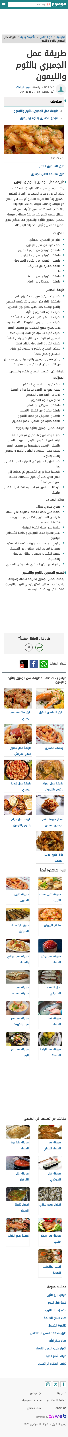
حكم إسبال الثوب (55, 1310)
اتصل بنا (61, 1393)
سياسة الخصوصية (32, 1400)
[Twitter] (56, 1384)
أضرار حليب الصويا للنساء (51, 1348)
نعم (39, 647)
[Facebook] (63, 1384)
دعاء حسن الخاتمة (55, 1318)
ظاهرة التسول (57, 1325)
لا (29, 647)
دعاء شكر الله (57, 1341)
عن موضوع (36, 1393)
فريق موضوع (34, 1408)
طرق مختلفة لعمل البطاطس (48, 1333)
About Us (60, 1408)
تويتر (24, 664)
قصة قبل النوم (57, 1302)
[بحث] (48, 4)
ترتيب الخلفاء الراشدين (52, 1364)
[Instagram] (48, 1384)
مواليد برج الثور (56, 1295)
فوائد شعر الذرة (56, 1356)
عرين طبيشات (23, 87)
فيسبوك (34, 664)
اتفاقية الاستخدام (56, 1400)
